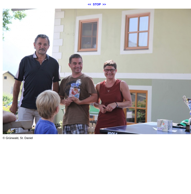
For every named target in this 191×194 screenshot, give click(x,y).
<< (89, 4)
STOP (97, 4)
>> (104, 4)
